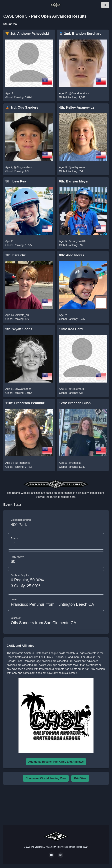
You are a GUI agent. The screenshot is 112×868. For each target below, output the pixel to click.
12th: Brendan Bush (75, 403)
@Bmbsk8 (75, 462)
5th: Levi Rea (15, 181)
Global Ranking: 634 (71, 392)
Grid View (80, 778)
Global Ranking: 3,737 (72, 319)
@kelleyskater (77, 167)
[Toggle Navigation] (4, 5)
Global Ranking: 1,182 (72, 466)
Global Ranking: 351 (71, 171)
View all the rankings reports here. (56, 496)
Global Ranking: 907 (17, 171)
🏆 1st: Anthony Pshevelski (27, 33)
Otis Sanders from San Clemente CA (43, 622)
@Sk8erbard (76, 389)
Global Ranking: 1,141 (72, 97)
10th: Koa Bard (71, 329)
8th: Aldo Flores (71, 255)
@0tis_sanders (23, 167)
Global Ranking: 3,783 (18, 466)
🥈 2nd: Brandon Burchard (80, 33)
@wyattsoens (23, 389)
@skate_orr (22, 315)
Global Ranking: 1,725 (18, 245)
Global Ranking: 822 (17, 319)
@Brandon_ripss (79, 93)
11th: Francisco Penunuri (25, 403)
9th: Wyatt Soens (18, 329)
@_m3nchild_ (23, 462)
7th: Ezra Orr (15, 255)
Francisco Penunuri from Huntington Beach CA (52, 604)
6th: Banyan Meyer (74, 181)
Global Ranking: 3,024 (18, 97)
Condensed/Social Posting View (46, 778)
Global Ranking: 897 (71, 245)
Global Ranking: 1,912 (18, 392)
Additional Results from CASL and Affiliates (56, 761)
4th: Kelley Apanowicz (76, 107)
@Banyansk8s (77, 241)
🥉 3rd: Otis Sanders (21, 107)
